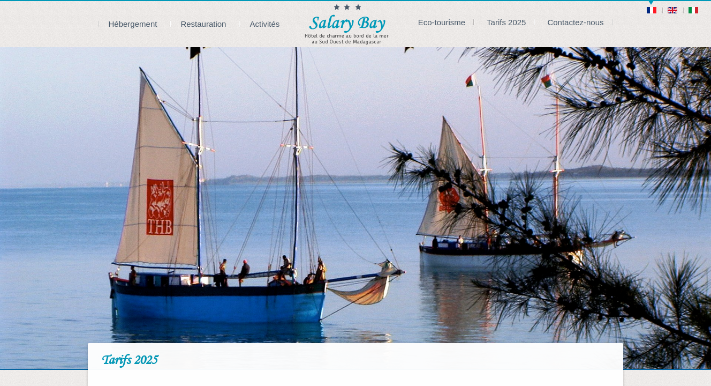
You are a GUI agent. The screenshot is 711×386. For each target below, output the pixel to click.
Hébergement (133, 23)
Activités (264, 23)
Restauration (203, 23)
